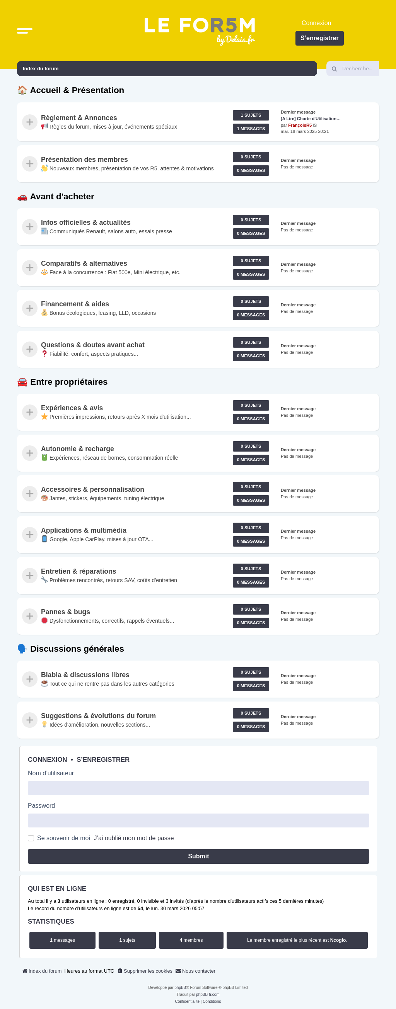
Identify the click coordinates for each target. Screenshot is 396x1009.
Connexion (47, 759)
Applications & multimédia (83, 530)
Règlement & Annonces (79, 118)
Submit (198, 856)
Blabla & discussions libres (85, 675)
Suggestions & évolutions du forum (98, 716)
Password (41, 805)
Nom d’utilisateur (51, 773)
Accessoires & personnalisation (92, 489)
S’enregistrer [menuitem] (319, 38)
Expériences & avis (72, 408)
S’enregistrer (103, 759)
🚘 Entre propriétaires (62, 382)
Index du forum (40, 68)
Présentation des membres (84, 159)
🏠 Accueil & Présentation (70, 90)
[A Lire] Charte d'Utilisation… (311, 118)
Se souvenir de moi (63, 838)
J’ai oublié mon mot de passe (134, 838)
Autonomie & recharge (77, 449)
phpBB (180, 987)
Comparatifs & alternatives (84, 263)
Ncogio (338, 940)
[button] (24, 30)
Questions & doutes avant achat (93, 345)
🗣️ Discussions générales (70, 649)
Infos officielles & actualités (86, 222)
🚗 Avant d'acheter (55, 196)
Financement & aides (75, 304)
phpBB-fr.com (208, 994)
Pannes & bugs (65, 612)
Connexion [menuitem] (316, 23)
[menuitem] (144, 971)
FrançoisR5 (300, 124)
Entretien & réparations (78, 571)
